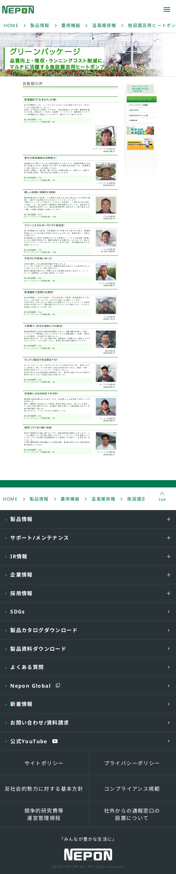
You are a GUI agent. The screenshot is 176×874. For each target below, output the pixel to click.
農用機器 (71, 25)
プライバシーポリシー (132, 763)
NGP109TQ (142, 110)
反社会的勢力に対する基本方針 (44, 788)
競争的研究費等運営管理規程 (44, 814)
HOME (11, 25)
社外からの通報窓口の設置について (132, 814)
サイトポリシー (44, 763)
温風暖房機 (104, 25)
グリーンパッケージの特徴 (142, 104)
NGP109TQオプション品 (142, 115)
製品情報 (40, 25)
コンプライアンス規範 (132, 788)
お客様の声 (142, 120)
